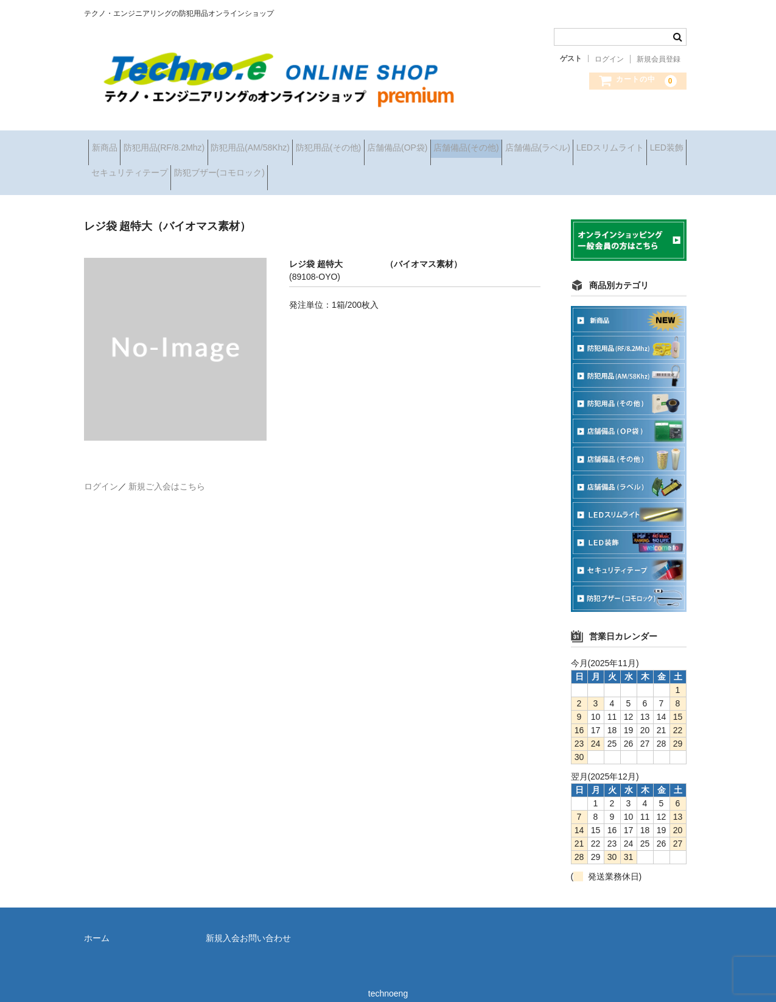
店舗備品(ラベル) (128, 169)
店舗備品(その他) (565, 143)
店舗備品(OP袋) (477, 143)
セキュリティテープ (375, 169)
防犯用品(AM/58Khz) (292, 143)
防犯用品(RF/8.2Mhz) (187, 143)
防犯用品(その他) (389, 143)
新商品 (109, 143)
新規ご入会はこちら (166, 473)
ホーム (97, 924)
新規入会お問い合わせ (248, 924)
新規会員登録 (658, 59)
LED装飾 (295, 169)
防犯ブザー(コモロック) (484, 169)
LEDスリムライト (220, 169)
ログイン (609, 59)
